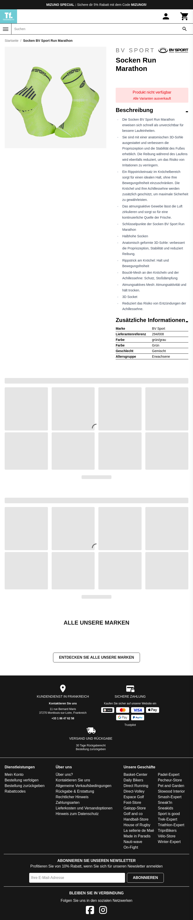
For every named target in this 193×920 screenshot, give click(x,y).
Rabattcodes (15, 791)
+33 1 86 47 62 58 (62, 718)
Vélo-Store (166, 836)
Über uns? (64, 775)
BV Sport (152, 50)
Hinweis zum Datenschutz (77, 814)
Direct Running (136, 786)
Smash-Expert (169, 797)
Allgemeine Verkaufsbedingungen (83, 786)
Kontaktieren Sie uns (63, 703)
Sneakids (165, 808)
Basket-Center (135, 775)
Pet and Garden (171, 786)
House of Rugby (137, 825)
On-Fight (131, 847)
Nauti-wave (133, 842)
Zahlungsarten (67, 803)
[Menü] (5, 29)
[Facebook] (90, 910)
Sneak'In (165, 803)
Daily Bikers (133, 780)
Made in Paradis (137, 836)
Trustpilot (130, 725)
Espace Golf (134, 797)
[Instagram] (103, 910)
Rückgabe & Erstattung (75, 791)
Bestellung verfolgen (22, 780)
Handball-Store (136, 819)
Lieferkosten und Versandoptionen (84, 808)
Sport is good (169, 814)
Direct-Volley (134, 791)
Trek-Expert (167, 819)
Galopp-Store (135, 808)
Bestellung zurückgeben (91, 749)
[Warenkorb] (184, 16)
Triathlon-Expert (171, 825)
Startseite (11, 40)
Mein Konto (14, 775)
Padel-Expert (168, 775)
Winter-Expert (169, 842)
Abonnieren (145, 878)
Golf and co (133, 814)
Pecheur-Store (170, 780)
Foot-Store (132, 803)
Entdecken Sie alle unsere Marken (96, 657)
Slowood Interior (171, 791)
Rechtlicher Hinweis (72, 797)
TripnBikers (167, 831)
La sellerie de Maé (139, 831)
